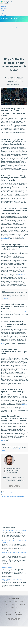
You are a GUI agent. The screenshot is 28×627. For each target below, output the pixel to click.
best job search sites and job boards (14, 342)
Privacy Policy (6, 604)
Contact (3, 15)
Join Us (13, 604)
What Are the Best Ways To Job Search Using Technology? (14, 553)
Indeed (17, 201)
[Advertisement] (13, 42)
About (10, 601)
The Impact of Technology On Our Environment (14, 530)
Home (5, 601)
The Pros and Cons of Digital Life (13, 449)
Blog (2, 10)
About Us (3, 12)
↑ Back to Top (14, 607)
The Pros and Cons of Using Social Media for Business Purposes (13, 566)
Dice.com (24, 404)
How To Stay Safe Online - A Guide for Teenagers (12, 579)
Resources (4, 8)
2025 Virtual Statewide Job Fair (13, 312)
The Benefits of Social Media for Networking (12, 297)
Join (2, 13)
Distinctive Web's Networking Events (13, 439)
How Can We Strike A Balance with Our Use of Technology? (14, 541)
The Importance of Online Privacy (9, 492)
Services (3, 6)
